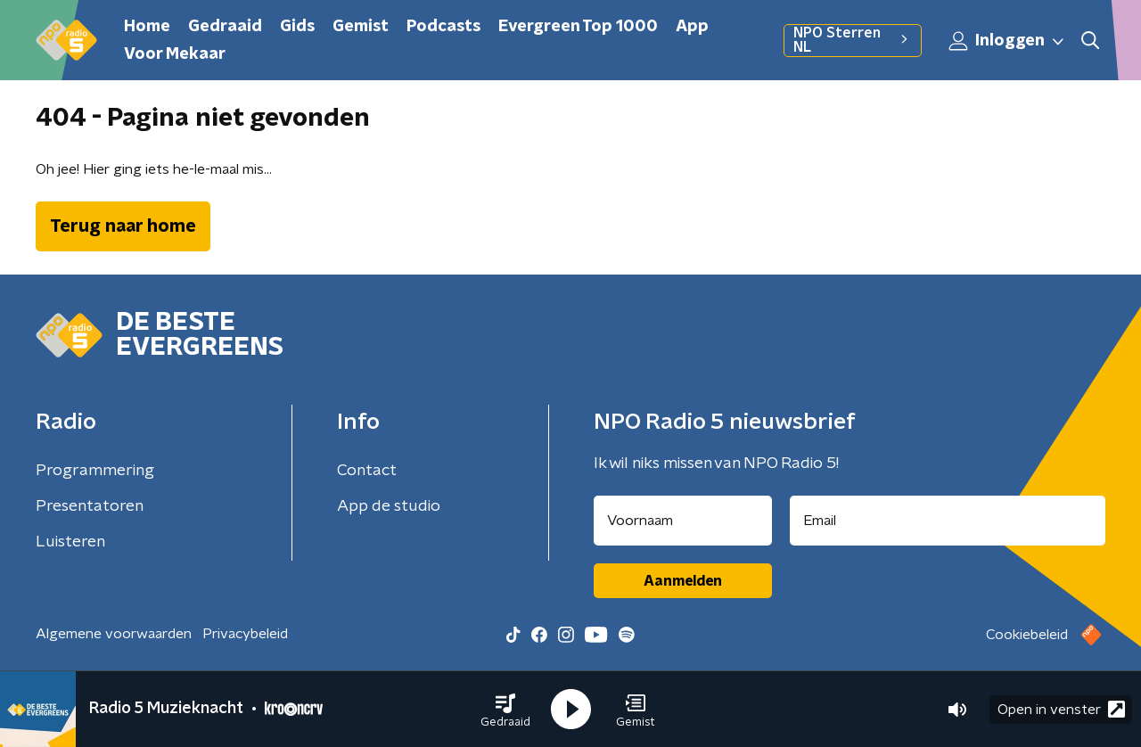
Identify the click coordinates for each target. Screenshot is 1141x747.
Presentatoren (90, 506)
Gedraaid (225, 27)
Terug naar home (123, 226)
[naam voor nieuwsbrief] (683, 521)
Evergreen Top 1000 (578, 27)
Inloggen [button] (1007, 41)
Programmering (95, 471)
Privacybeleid (245, 634)
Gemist (360, 27)
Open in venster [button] (1061, 709)
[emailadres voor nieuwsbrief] (948, 521)
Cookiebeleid (1027, 635)
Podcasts (443, 27)
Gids (297, 27)
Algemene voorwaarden (114, 634)
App (692, 27)
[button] (505, 709)
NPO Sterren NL (852, 40)
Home (147, 27)
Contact (367, 471)
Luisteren (70, 542)
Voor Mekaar (175, 54)
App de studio (388, 506)
